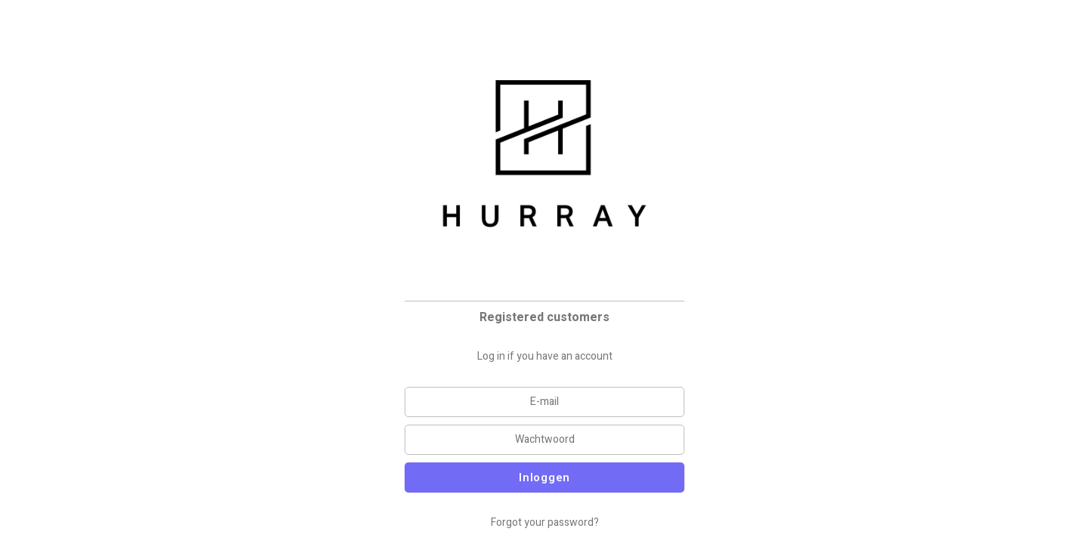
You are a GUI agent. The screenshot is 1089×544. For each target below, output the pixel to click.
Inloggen (544, 477)
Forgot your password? (545, 522)
